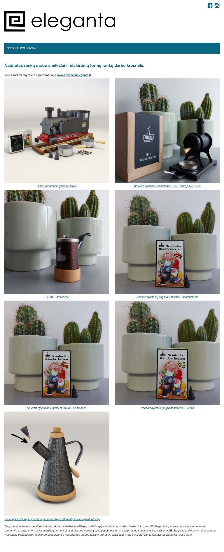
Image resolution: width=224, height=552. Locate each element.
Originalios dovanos (23, 48)
